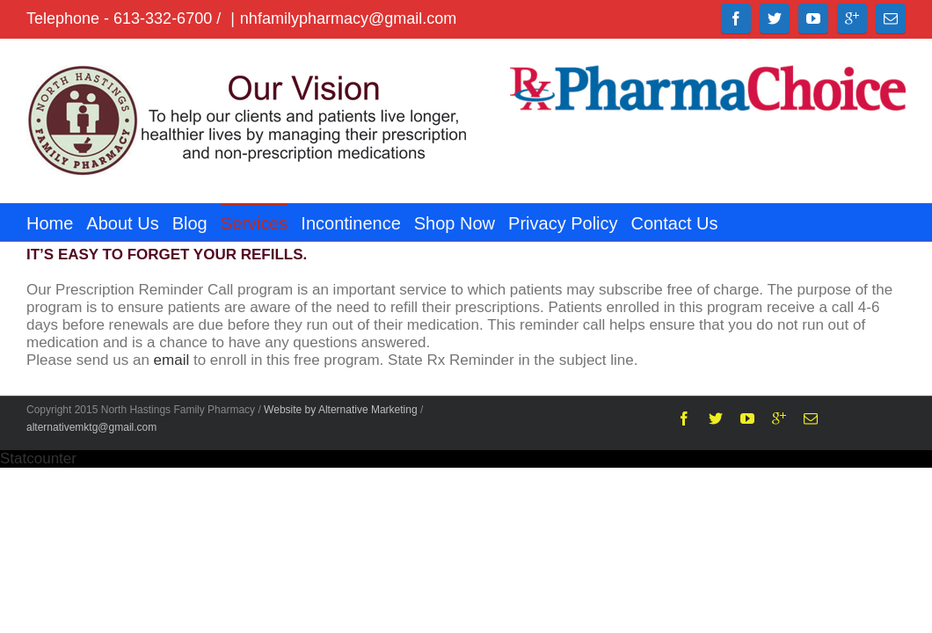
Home (49, 223)
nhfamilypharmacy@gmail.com (348, 18)
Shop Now (498, 223)
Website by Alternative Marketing (341, 410)
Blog (207, 223)
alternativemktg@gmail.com (91, 427)
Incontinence (385, 223)
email (172, 360)
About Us (131, 223)
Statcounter (38, 458)
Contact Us (736, 223)
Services (281, 223)
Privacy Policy (615, 223)
